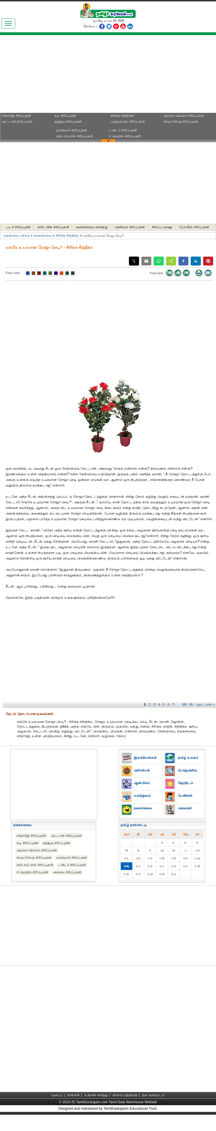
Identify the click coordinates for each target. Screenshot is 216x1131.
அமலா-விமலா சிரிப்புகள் (183, 116)
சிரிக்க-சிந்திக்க (122, 116)
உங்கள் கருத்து (96, 1095)
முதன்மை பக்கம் (16, 235)
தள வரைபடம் (153, 1095)
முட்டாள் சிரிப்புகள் (17, 122)
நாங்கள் (73, 1095)
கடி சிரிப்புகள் (65, 116)
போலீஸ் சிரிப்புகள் (194, 227)
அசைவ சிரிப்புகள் (67, 872)
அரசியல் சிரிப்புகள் (130, 227)
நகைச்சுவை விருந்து (92, 227)
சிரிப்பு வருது (162, 227)
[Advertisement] (53, 75)
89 (185, 705)
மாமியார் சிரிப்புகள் (71, 130)
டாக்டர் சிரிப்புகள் (123, 130)
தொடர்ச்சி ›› (205, 705)
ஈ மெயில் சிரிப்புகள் (125, 136)
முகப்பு (56, 1095)
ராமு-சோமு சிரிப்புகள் (181, 122)
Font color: (13, 273)
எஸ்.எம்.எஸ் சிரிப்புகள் (74, 136)
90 (191, 705)
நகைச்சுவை (42, 235)
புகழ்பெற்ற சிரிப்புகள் (128, 122)
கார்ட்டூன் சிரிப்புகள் (53, 227)
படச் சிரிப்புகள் (18, 227)
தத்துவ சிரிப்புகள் (68, 122)
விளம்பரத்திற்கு (124, 1095)
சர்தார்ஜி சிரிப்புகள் (16, 116)
